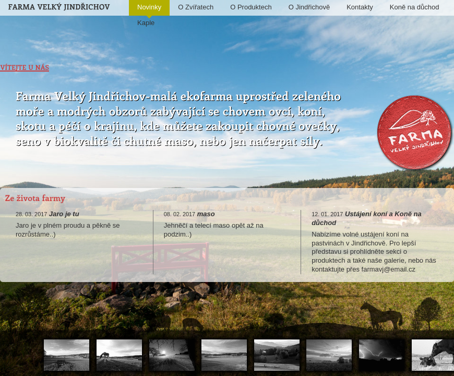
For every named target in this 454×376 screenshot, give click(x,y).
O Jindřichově (309, 7)
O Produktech (251, 7)
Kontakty (360, 7)
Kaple (145, 23)
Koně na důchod (414, 7)
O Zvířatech (195, 7)
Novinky (149, 9)
